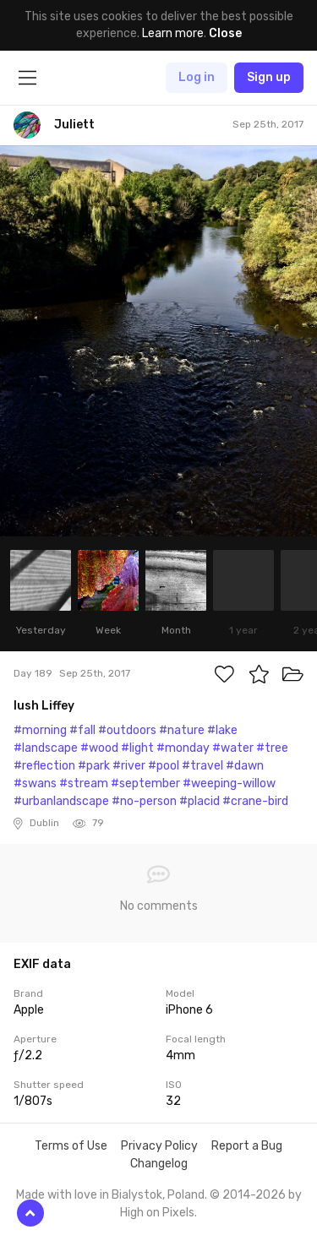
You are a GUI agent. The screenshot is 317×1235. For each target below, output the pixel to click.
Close (225, 33)
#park (94, 766)
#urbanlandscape (61, 801)
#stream (83, 783)
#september (145, 783)
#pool (163, 766)
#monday (183, 748)
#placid (199, 801)
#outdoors (127, 730)
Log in (196, 77)
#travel (202, 766)
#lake (222, 730)
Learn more (173, 33)
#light (137, 748)
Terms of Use (71, 1146)
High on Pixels (157, 1212)
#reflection (44, 766)
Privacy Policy (159, 1146)
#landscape (46, 748)
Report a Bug (246, 1146)
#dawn (245, 766)
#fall (82, 730)
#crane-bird (255, 801)
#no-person (144, 801)
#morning (40, 730)
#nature (182, 730)
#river (128, 766)
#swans (35, 783)
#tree (272, 748)
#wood (99, 748)
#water (233, 748)
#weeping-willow (229, 783)
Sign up (269, 77)
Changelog (159, 1163)
